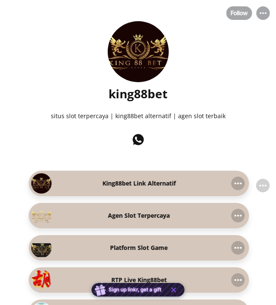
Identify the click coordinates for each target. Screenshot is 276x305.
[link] (138, 183)
